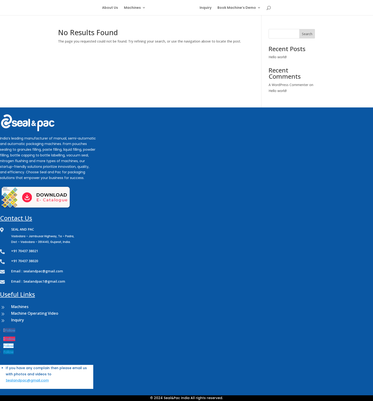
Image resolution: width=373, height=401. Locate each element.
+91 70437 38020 (24, 261)
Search (307, 34)
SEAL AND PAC (22, 229)
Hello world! (278, 57)
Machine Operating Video (34, 313)
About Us (110, 8)
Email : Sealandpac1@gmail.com (38, 281)
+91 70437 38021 (24, 251)
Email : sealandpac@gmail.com (37, 271)
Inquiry (205, 8)
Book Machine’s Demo (236, 8)
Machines (132, 8)
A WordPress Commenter (288, 84)
